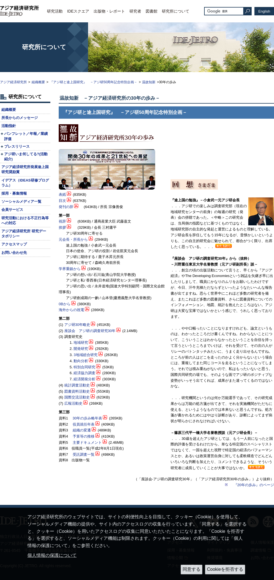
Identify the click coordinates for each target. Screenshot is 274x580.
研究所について (175, 11)
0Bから (64, 304)
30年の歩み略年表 (87, 418)
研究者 (135, 11)
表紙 (62, 194)
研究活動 (55, 11)
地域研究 (81, 342)
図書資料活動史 (77, 391)
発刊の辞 (66, 207)
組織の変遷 (82, 430)
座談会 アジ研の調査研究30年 (89, 331)
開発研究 (81, 349)
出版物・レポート (109, 11)
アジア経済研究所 (13, 82)
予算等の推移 (84, 436)
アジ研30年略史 (77, 325)
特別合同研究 (84, 367)
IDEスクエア (78, 11)
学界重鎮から (70, 269)
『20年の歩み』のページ (254, 485)
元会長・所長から (73, 239)
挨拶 (62, 227)
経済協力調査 (84, 373)
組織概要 (38, 82)
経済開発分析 (84, 379)
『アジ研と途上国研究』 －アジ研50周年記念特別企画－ (93, 82)
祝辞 (62, 221)
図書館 (151, 11)
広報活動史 (73, 403)
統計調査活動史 (77, 385)
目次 (62, 201)
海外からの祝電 (71, 310)
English (264, 11)
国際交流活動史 (77, 397)
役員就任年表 (84, 424)
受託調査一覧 (84, 454)
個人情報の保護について (52, 555)
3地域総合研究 (85, 355)
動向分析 (81, 361)
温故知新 (148, 82)
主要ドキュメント (87, 442)
